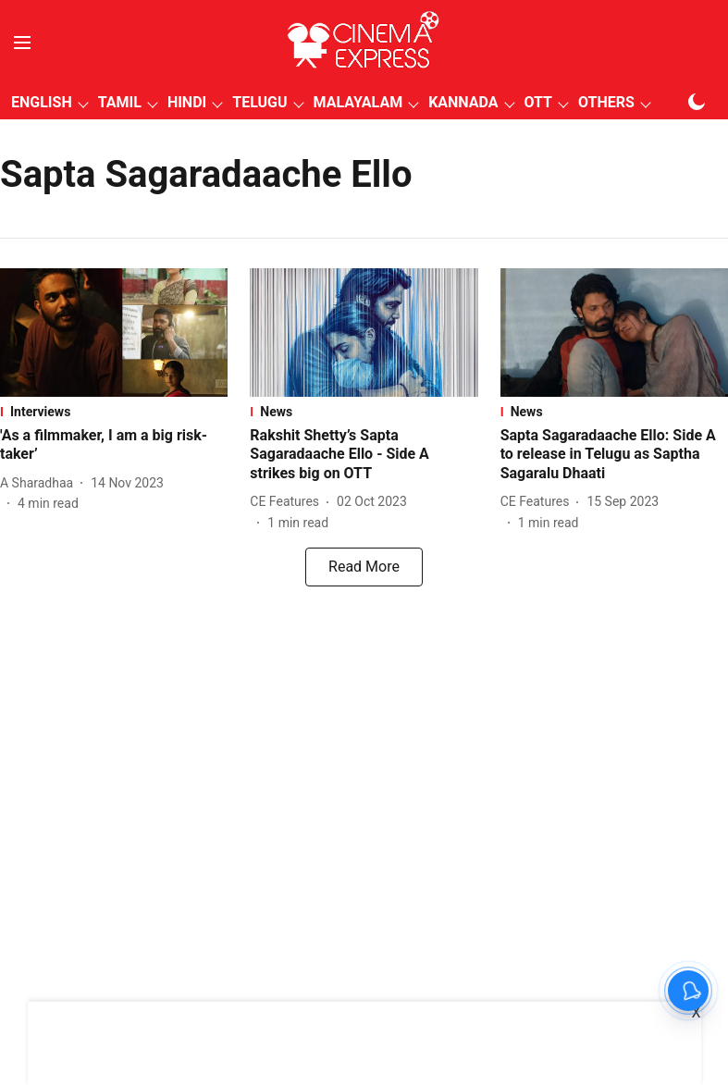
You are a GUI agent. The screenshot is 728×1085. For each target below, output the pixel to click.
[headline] (114, 445)
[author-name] (40, 483)
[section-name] (114, 411)
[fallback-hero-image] (114, 332)
